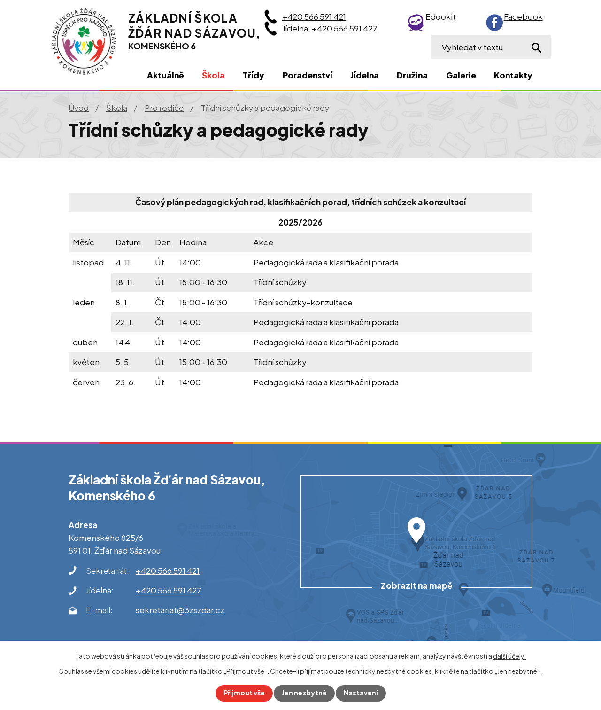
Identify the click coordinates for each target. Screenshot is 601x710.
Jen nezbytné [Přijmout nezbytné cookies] (304, 693)
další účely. (509, 656)
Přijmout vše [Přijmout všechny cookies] (244, 693)
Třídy (253, 75)
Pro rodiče (164, 107)
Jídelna (364, 75)
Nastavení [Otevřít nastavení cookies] (361, 693)
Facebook (523, 16)
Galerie (461, 75)
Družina (412, 75)
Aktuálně (165, 75)
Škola (116, 107)
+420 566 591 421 (314, 16)
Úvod (79, 107)
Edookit (440, 16)
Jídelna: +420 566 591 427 (330, 28)
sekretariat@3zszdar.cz (180, 610)
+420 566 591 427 (168, 590)
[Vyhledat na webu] (491, 47)
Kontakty (513, 75)
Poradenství (307, 75)
